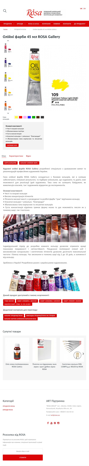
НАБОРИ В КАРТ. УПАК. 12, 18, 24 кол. (18, 304)
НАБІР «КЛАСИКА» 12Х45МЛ (50, 301)
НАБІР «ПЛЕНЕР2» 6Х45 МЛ (27, 301)
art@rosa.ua (55, 415)
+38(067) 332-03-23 (66, 412)
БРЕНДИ (20, 24)
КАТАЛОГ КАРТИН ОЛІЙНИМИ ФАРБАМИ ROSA (20, 319)
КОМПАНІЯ (46, 24)
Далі (8, 113)
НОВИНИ (56, 24)
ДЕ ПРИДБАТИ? (80, 24)
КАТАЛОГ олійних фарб (29, 163)
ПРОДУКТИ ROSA (20, 29)
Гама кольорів (6, 118)
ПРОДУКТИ (8, 24)
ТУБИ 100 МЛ (9, 301)
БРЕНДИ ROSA (8, 410)
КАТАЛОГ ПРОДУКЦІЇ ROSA (14, 315)
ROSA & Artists (33, 24)
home (5, 29)
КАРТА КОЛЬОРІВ (10, 163)
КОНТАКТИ (67, 24)
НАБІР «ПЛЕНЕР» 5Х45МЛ (72, 301)
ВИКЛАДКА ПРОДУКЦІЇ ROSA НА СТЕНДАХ (40, 315)
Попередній (8, 40)
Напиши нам (12, 145)
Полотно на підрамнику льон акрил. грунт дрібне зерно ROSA (45, 366)
